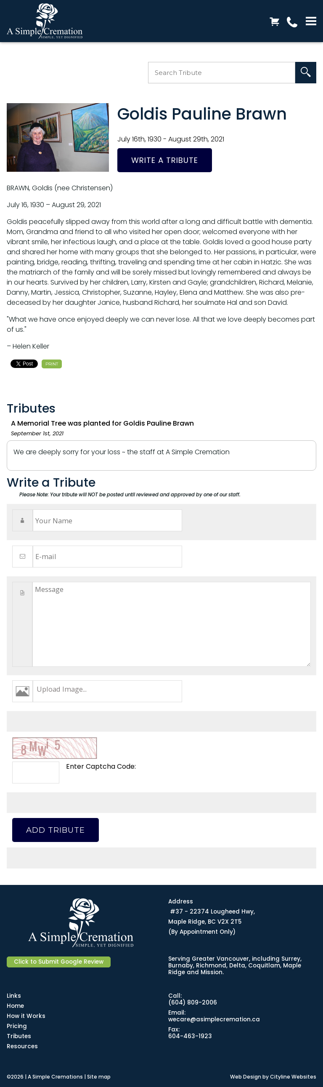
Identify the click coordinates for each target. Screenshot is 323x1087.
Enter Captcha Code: (101, 766)
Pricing (17, 1026)
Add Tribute (55, 830)
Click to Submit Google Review (58, 962)
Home (15, 1006)
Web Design (245, 1076)
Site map (99, 1076)
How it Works (26, 1016)
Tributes (19, 1036)
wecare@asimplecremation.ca (214, 1019)
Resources (22, 1046)
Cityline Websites (293, 1076)
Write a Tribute (164, 160)
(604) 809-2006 (192, 1003)
